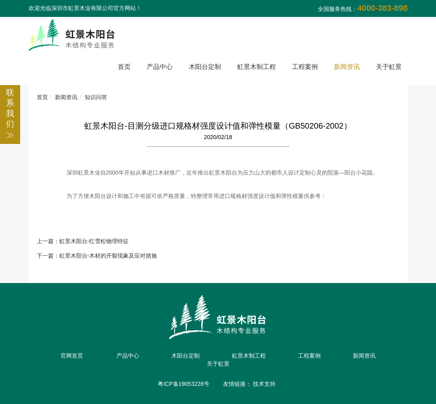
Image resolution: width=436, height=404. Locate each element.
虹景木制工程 (256, 66)
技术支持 (264, 384)
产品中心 (160, 66)
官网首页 (71, 355)
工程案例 (305, 66)
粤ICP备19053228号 (183, 384)
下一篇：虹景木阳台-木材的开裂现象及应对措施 (97, 255)
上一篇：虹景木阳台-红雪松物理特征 (83, 241)
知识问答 (96, 97)
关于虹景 (389, 66)
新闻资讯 (347, 66)
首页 (124, 66)
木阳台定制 (205, 66)
